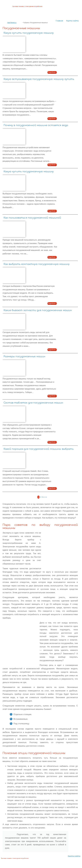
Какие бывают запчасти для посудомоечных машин (38, 310)
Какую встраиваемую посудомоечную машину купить (39, 79)
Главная (59, 21)
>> (46, 497)
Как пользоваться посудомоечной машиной (32, 217)
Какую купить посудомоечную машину (29, 33)
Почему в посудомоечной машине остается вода (36, 125)
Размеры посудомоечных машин (24, 356)
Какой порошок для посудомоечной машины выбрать (39, 449)
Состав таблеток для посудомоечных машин (33, 402)
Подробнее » (52, 72)
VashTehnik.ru (11, 22)
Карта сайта (72, 21)
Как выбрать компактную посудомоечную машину (37, 264)
